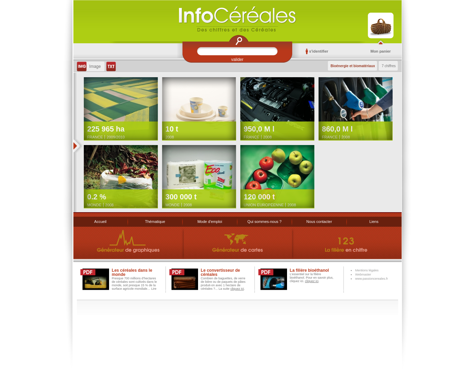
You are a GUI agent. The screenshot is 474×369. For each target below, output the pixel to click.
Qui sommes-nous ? (264, 221)
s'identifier (316, 51)
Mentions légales (367, 270)
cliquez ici (237, 288)
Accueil (100, 221)
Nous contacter (319, 221)
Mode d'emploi (209, 221)
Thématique (155, 221)
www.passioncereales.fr (371, 278)
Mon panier (380, 51)
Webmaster (363, 274)
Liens (373, 221)
